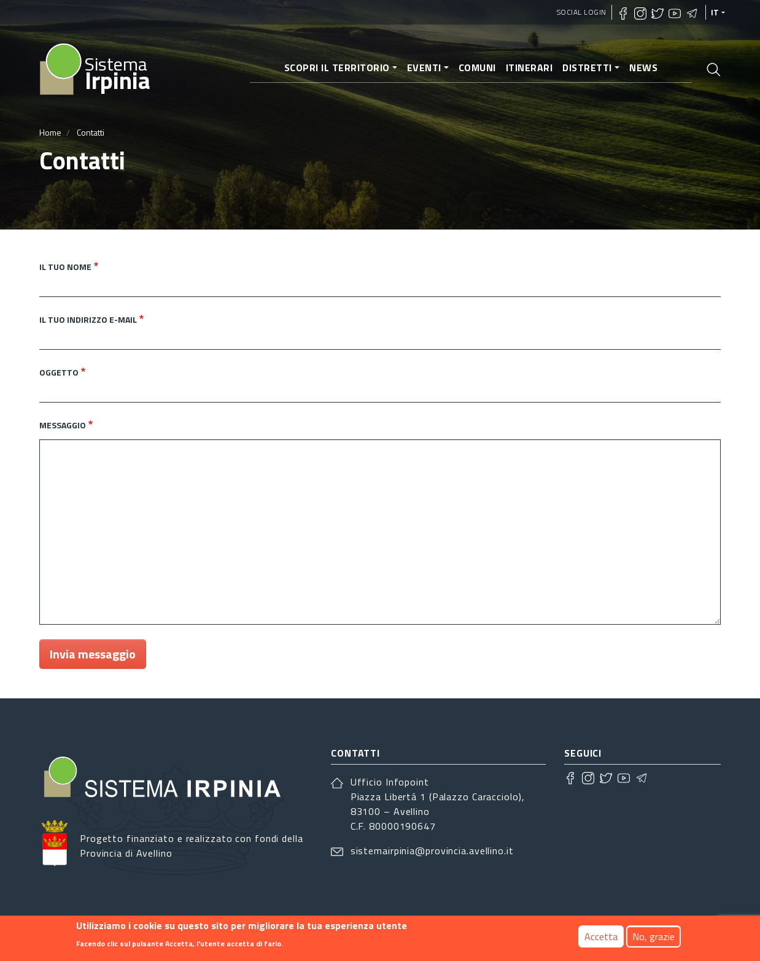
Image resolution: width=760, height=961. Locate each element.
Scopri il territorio (337, 67)
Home (50, 132)
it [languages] (715, 12)
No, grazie (653, 936)
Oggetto (59, 372)
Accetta (601, 936)
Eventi (424, 67)
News (643, 67)
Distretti (587, 67)
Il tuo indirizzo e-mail (88, 319)
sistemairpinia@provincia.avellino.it (432, 850)
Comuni (477, 67)
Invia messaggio (93, 653)
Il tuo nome (65, 266)
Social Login (582, 12)
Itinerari (529, 67)
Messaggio (62, 425)
